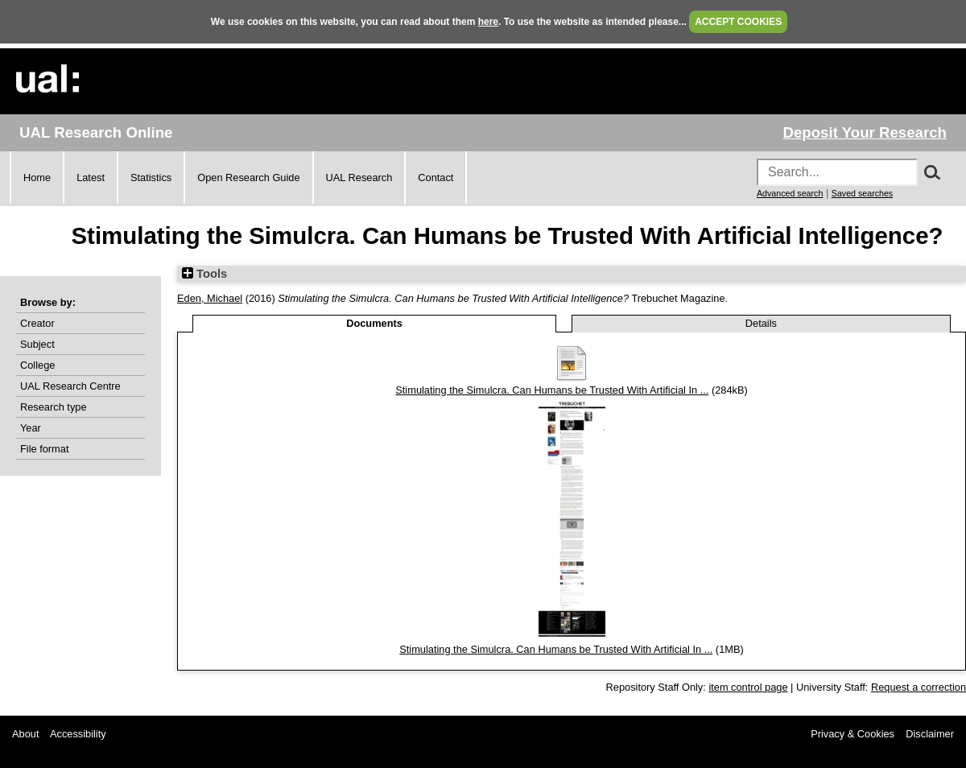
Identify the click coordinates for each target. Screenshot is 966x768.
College (37, 365)
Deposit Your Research (864, 132)
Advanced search (790, 193)
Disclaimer (930, 734)
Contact (435, 177)
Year (30, 428)
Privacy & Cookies (852, 734)
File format (44, 449)
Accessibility (78, 734)
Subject (37, 344)
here (488, 21)
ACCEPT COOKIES (738, 21)
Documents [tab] (374, 323)
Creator (37, 323)
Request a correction (918, 687)
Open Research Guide (248, 177)
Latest (90, 177)
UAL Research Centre (70, 386)
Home (37, 177)
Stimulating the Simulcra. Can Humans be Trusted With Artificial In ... (551, 390)
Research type (53, 407)
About (25, 734)
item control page (747, 687)
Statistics (150, 177)
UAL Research (359, 177)
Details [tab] (761, 323)
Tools (204, 273)
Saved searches (862, 193)
